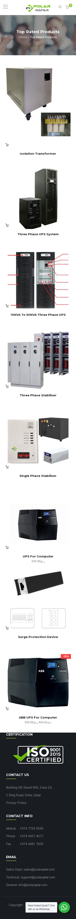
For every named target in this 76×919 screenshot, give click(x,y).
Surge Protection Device (38, 637)
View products (7, 225)
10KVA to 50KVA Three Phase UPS (38, 315)
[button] (67, 7)
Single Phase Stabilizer (38, 476)
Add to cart (7, 708)
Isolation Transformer (38, 153)
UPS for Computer (38, 556)
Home (23, 37)
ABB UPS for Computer (38, 717)
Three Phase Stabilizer (38, 395)
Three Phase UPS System (38, 234)
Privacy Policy (16, 803)
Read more (7, 144)
